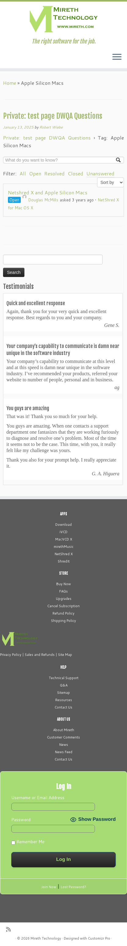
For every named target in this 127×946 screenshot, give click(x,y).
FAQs (63, 591)
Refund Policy (63, 613)
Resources (63, 699)
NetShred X (64, 554)
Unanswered (100, 173)
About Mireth (63, 729)
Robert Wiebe (51, 127)
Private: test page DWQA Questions (52, 116)
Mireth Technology (46, 938)
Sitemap (63, 692)
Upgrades (63, 598)
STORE (63, 573)
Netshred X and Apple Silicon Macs (47, 192)
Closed (75, 173)
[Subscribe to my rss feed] (10, 929)
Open (35, 173)
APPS (63, 514)
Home (9, 82)
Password (21, 820)
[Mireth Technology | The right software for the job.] (63, 20)
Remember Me (28, 842)
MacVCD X (63, 539)
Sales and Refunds (40, 654)
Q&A (63, 685)
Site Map (65, 654)
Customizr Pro (99, 938)
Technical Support (63, 677)
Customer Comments (63, 737)
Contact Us (63, 707)
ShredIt (64, 561)
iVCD (63, 531)
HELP (63, 667)
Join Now (48, 886)
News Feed (63, 752)
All (23, 173)
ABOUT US (63, 719)
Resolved (54, 173)
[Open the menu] (117, 57)
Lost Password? (73, 886)
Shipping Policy (63, 620)
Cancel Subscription (63, 606)
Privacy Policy (10, 654)
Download (63, 524)
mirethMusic (64, 546)
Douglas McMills (40, 200)
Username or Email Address (37, 798)
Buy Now (63, 583)
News (63, 744)
